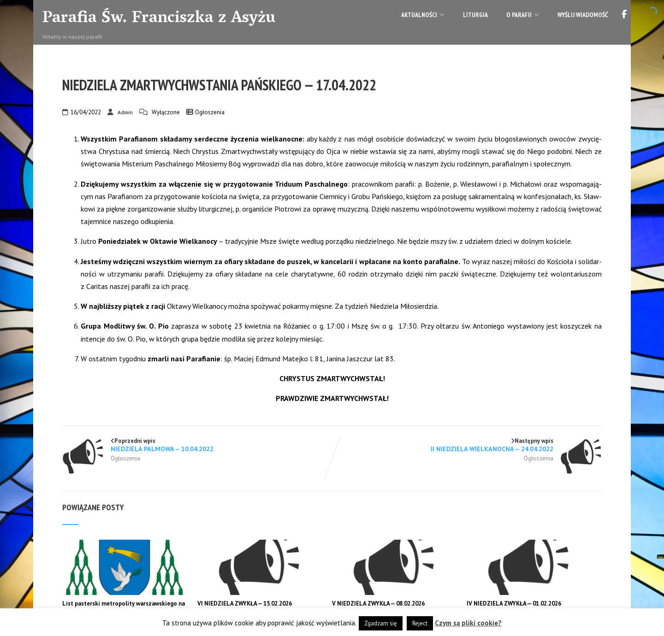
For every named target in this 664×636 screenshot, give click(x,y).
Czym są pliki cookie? (468, 622)
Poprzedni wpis (197, 445)
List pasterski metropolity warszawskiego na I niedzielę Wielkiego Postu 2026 (123, 607)
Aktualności (423, 15)
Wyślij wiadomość (582, 15)
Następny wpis (467, 445)
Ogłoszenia (210, 112)
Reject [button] (419, 623)
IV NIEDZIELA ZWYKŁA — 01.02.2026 (514, 603)
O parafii (522, 15)
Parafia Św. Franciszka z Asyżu (158, 19)
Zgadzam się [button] (380, 623)
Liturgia (475, 15)
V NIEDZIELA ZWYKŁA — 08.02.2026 (378, 603)
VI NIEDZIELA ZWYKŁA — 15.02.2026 (244, 603)
